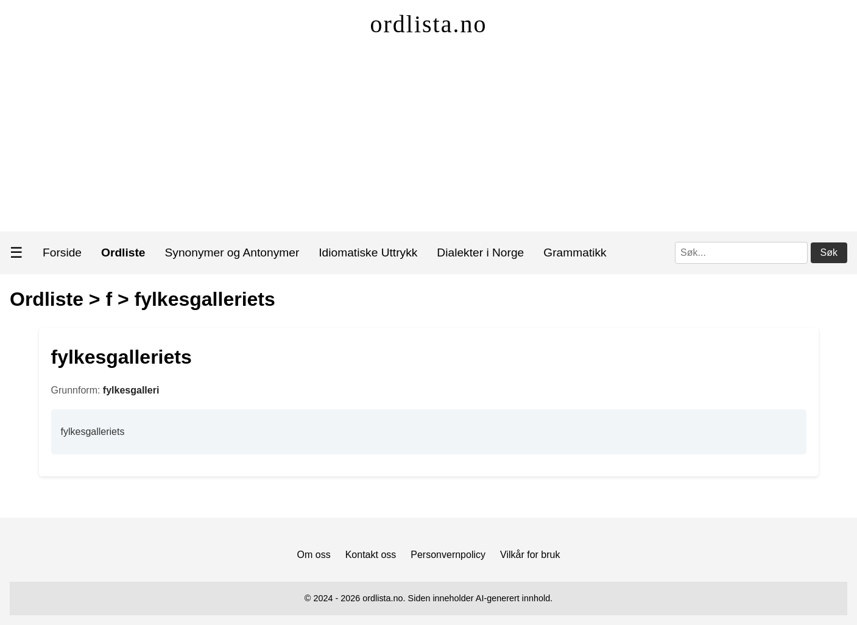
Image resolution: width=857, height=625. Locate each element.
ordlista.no (428, 24)
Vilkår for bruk (530, 554)
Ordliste (46, 299)
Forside (62, 252)
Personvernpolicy (448, 554)
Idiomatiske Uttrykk (368, 252)
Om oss (314, 554)
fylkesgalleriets (205, 299)
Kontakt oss (371, 554)
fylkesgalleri (131, 390)
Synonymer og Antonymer (232, 252)
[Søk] (741, 253)
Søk (829, 252)
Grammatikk (574, 252)
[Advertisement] (428, 140)
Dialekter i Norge (480, 252)
